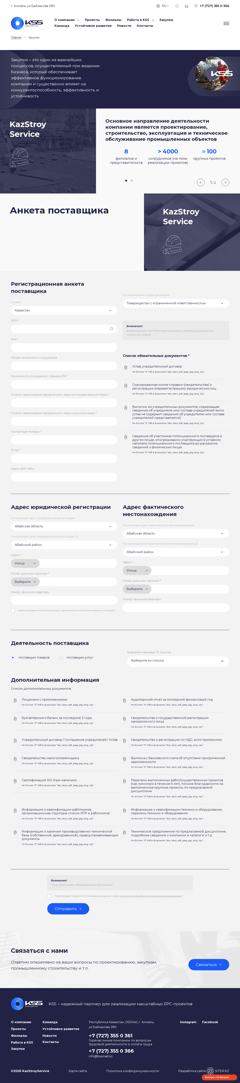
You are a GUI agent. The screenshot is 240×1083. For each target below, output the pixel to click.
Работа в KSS (22, 1042)
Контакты (145, 26)
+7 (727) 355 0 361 (110, 1036)
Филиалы (113, 20)
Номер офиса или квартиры (30, 592)
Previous (201, 182)
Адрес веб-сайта (22, 468)
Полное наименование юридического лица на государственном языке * (60, 394)
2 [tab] (132, 181)
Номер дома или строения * (30, 573)
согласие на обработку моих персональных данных (150, 895)
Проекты (92, 20)
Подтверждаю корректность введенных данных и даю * (119, 895)
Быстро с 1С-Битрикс (217, 1077)
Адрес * (16, 555)
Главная (16, 37)
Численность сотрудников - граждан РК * (39, 376)
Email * (15, 450)
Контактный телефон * (26, 431)
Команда (61, 26)
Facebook (210, 1022)
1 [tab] (126, 181)
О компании (21, 1022)
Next (225, 182)
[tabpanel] (168, 151)
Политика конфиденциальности (132, 1071)
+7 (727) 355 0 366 (111, 1051)
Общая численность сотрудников (34, 357)
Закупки (166, 20)
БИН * (15, 320)
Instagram (188, 1022)
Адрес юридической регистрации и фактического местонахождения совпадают (67, 610)
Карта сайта (78, 1071)
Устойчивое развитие (93, 26)
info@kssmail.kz (101, 1056)
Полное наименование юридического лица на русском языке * (54, 413)
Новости (124, 26)
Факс (14, 339)
